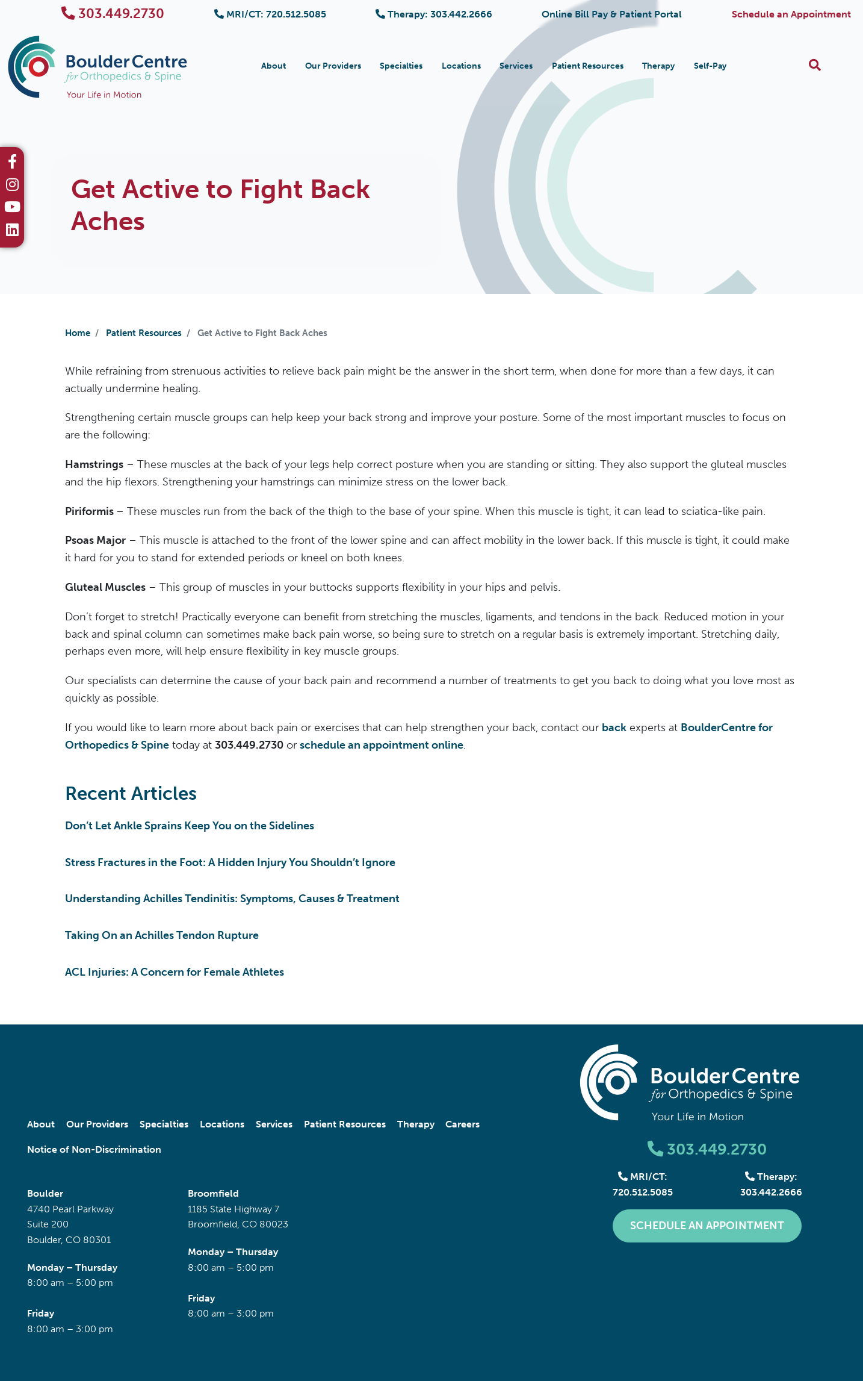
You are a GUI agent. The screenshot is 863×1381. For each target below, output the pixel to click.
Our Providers (333, 66)
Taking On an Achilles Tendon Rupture (162, 935)
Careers (462, 1124)
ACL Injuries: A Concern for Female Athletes (174, 972)
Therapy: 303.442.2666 (434, 14)
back (614, 727)
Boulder (45, 1193)
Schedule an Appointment (791, 14)
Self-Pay (710, 66)
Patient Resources (587, 66)
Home (77, 333)
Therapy (658, 66)
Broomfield (213, 1193)
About (273, 66)
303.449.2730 (112, 13)
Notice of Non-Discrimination (94, 1149)
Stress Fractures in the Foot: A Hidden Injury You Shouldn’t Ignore (230, 862)
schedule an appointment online (381, 745)
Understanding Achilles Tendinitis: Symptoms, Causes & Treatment (232, 898)
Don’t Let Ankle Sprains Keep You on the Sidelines (189, 825)
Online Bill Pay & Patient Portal (612, 14)
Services (516, 66)
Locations (461, 66)
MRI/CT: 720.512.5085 (270, 14)
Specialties (401, 66)
